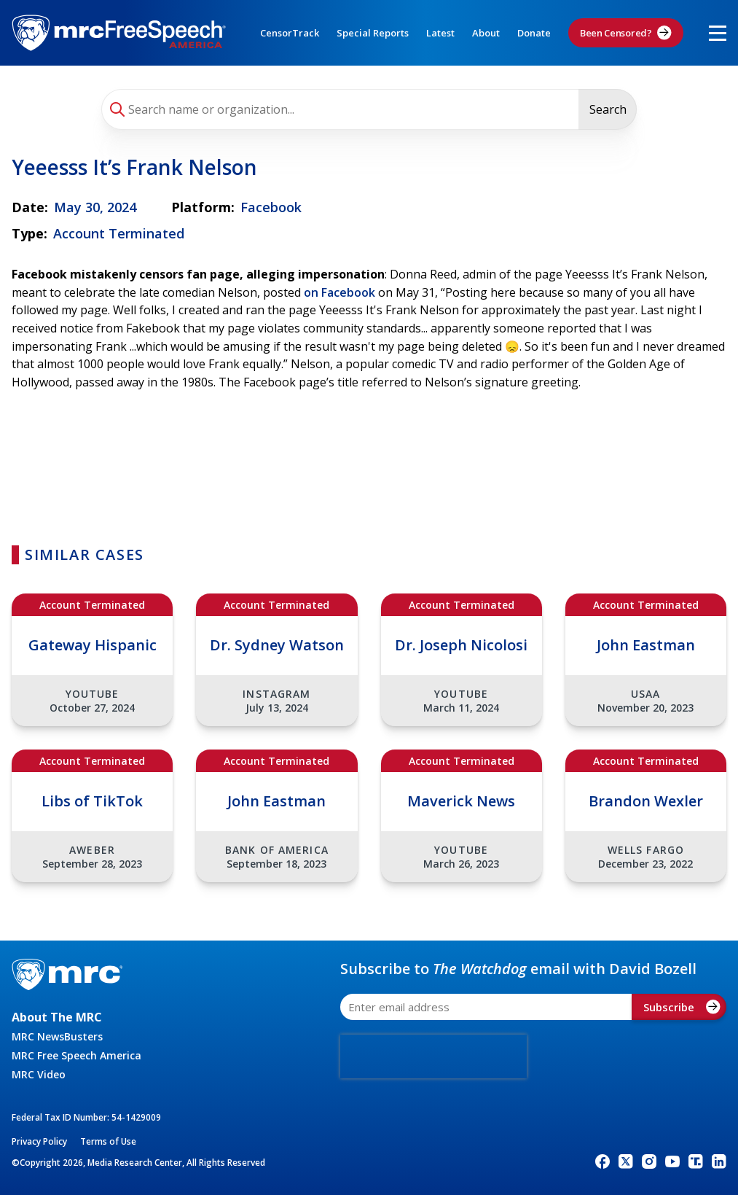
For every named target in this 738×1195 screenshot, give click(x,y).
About (486, 32)
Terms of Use (108, 1141)
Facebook (271, 207)
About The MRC (57, 1017)
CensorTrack (289, 32)
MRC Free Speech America (76, 1055)
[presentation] (433, 1056)
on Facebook (339, 292)
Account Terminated (118, 233)
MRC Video (39, 1074)
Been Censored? (626, 33)
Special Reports (373, 32)
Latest (440, 32)
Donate (534, 32)
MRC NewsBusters (57, 1036)
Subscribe (682, 1007)
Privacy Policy (39, 1141)
